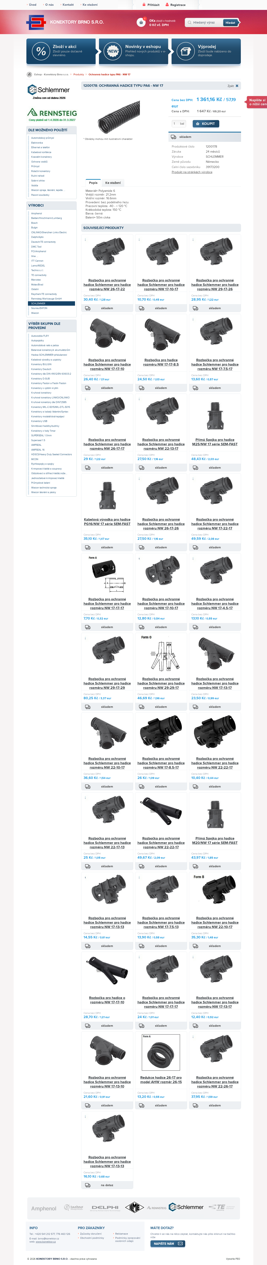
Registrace (178, 5)
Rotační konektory (40, 171)
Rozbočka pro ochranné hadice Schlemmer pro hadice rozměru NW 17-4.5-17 (215, 603)
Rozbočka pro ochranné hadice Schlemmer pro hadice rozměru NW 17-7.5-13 (161, 922)
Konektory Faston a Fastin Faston (48, 383)
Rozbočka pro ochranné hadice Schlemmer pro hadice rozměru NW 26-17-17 (107, 444)
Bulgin (34, 227)
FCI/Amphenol (38, 251)
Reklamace (121, 1233)
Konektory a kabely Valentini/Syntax (49, 411)
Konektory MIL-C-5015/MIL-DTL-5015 (50, 407)
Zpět (231, 86)
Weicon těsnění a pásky (43, 492)
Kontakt (68, 5)
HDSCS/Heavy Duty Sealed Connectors (51, 454)
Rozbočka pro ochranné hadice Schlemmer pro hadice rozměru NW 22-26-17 (215, 1081)
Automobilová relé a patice (45, 345)
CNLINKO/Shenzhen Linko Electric (49, 232)
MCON (34, 459)
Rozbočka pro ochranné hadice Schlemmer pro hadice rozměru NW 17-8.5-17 (161, 762)
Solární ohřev (38, 180)
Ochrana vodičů (39, 161)
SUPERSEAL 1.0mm (41, 435)
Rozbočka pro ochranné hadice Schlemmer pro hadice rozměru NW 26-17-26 (161, 523)
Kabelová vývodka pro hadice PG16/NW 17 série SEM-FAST (107, 521)
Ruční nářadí (37, 175)
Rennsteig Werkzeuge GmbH (46, 298)
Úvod (32, 5)
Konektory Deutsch (41, 369)
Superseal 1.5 (38, 440)
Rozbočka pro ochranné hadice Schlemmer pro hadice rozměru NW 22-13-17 (161, 444)
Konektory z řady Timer (43, 430)
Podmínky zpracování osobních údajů (127, 1239)
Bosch (34, 223)
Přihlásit (153, 5)
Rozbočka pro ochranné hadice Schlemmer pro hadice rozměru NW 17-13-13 (107, 922)
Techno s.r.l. (37, 270)
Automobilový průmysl (42, 138)
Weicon (35, 313)
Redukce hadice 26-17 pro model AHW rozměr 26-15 (161, 1079)
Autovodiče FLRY (40, 336)
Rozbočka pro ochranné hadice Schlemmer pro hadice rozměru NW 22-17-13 (107, 842)
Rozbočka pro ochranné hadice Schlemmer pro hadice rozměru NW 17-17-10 (107, 364)
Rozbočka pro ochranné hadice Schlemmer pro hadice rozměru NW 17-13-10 (107, 1081)
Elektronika (37, 142)
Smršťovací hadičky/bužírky (45, 426)
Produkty (78, 74)
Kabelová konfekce (41, 152)
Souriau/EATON (39, 308)
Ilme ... (34, 256)
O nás (49, 5)
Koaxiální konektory (41, 156)
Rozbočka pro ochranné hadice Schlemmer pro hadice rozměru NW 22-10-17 (107, 762)
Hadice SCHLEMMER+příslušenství (49, 354)
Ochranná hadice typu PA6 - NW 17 (109, 74)
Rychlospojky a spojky (42, 463)
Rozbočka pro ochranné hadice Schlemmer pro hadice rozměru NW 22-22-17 (215, 762)
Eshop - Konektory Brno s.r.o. (51, 74)
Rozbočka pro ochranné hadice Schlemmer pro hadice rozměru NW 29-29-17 (161, 683)
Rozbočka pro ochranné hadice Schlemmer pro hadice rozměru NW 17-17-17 (107, 603)
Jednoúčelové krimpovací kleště (47, 478)
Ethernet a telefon (40, 147)
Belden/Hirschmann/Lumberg (46, 218)
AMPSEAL (36, 445)
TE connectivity (38, 275)
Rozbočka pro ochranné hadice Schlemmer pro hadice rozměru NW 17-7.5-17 (215, 364)
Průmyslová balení (40, 482)
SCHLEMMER (38, 303)
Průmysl (35, 166)
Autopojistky (37, 340)
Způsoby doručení (91, 1233)
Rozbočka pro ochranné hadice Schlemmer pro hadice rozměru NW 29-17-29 (107, 683)
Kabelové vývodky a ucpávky (46, 359)
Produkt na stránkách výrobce (192, 172)
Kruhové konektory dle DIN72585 (48, 402)
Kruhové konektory (41, 392)
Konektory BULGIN (41, 364)
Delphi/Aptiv (37, 237)
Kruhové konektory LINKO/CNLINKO (50, 397)
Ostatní (34, 289)
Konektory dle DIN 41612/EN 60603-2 (51, 373)
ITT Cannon (37, 260)
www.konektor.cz (46, 1241)
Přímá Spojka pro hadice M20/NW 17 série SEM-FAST (215, 840)
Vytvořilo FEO (233, 1259)
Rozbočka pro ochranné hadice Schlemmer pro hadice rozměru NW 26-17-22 (107, 284)
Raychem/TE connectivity (44, 294)
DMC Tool (36, 246)
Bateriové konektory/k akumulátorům (50, 350)
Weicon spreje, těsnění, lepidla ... (48, 190)
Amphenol (36, 213)
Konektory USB (39, 421)
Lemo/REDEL (38, 265)
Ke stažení (90, 5)
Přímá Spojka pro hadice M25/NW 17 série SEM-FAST (215, 442)
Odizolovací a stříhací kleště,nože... (49, 473)
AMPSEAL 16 (38, 449)
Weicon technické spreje (44, 487)
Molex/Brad (37, 284)
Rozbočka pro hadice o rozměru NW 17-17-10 (107, 1000)
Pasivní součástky (40, 195)
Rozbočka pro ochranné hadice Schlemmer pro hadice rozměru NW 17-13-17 (215, 683)
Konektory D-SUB (40, 378)
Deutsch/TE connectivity (43, 241)
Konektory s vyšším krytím (44, 388)
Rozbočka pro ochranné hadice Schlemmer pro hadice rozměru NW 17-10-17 (161, 284)
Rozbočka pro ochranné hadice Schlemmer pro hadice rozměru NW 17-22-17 (215, 523)
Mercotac (36, 279)
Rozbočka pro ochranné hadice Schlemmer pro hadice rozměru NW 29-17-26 (215, 284)
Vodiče (34, 185)
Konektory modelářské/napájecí (47, 416)
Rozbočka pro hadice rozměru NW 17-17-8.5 (161, 362)
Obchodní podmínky (92, 1238)
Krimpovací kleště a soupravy (46, 468)
